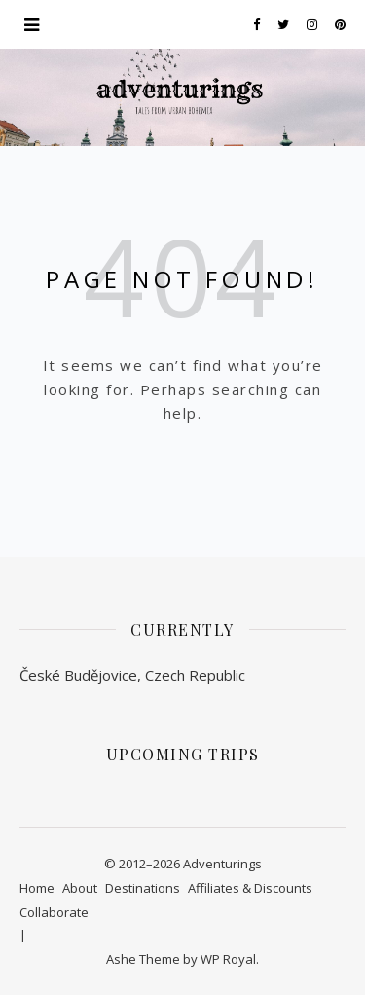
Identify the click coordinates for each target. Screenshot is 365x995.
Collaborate (54, 912)
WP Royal (228, 959)
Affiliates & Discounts (250, 888)
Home (37, 888)
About (79, 888)
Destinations (142, 888)
